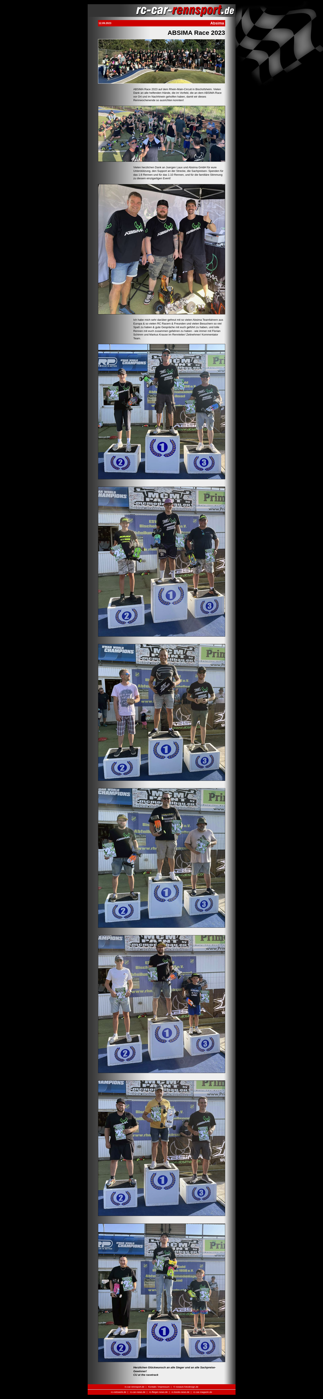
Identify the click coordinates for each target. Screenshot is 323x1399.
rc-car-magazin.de (202, 1392)
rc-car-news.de (138, 1392)
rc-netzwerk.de (118, 1392)
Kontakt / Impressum (159, 1386)
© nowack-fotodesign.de (185, 1386)
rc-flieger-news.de (158, 1392)
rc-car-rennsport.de (134, 1386)
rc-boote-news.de (180, 1392)
